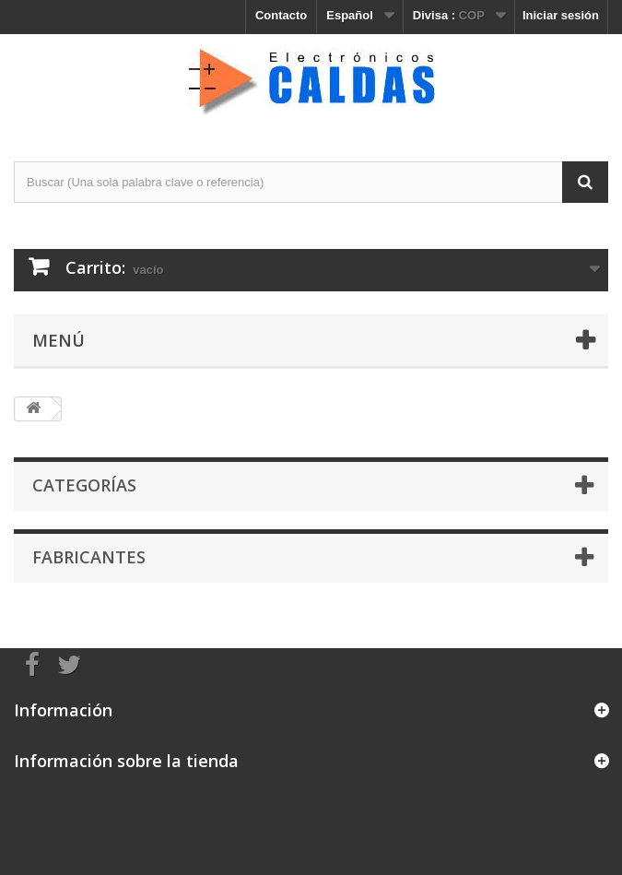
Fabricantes (89, 557)
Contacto (281, 15)
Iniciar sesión (560, 15)
